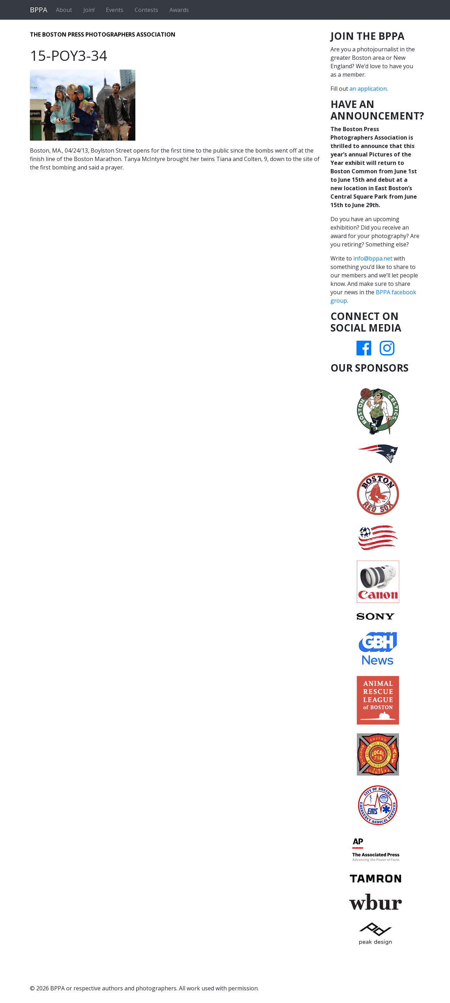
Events (114, 10)
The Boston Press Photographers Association (102, 34)
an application (368, 88)
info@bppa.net (372, 258)
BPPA (38, 9)
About (64, 10)
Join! (89, 10)
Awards (179, 10)
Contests (146, 10)
